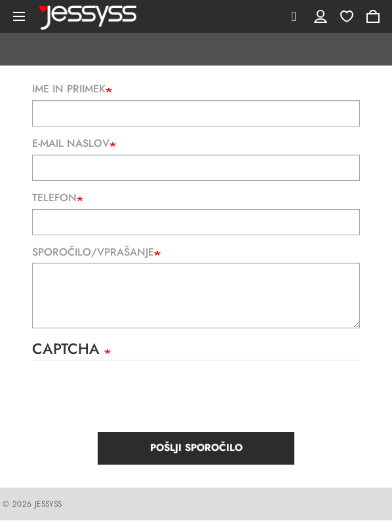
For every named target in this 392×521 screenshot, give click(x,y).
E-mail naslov (70, 143)
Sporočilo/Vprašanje (93, 252)
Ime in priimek (69, 89)
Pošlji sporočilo (196, 447)
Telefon (54, 198)
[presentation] (131, 399)
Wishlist (346, 16)
